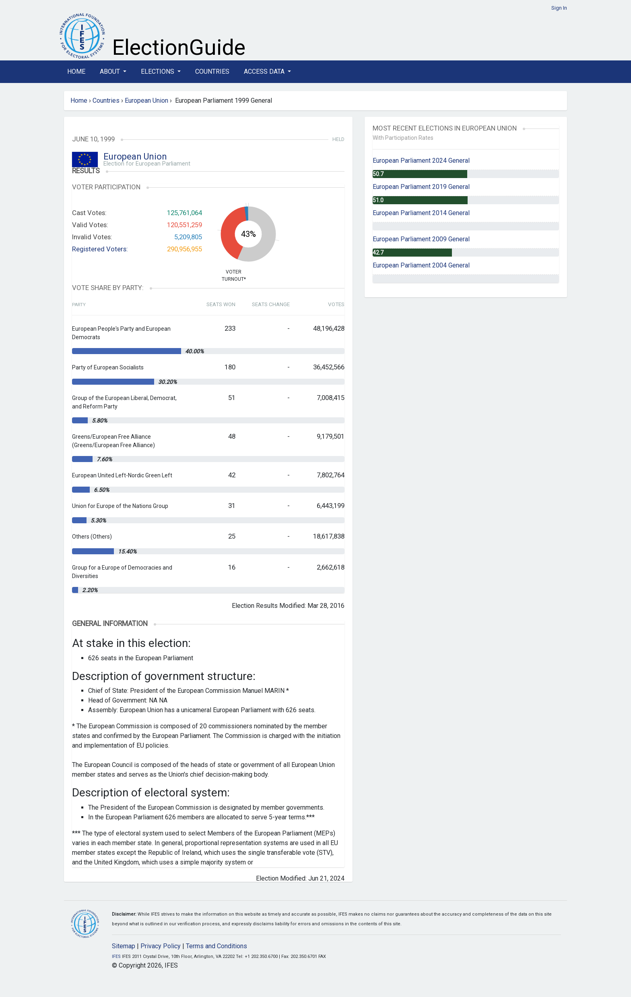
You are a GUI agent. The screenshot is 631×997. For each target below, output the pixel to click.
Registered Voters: (100, 249)
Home (76, 71)
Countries (212, 71)
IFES (116, 956)
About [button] (111, 71)
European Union (146, 100)
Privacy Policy (160, 946)
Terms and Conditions (216, 946)
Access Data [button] (265, 71)
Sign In (559, 8)
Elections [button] (158, 71)
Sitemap (123, 946)
